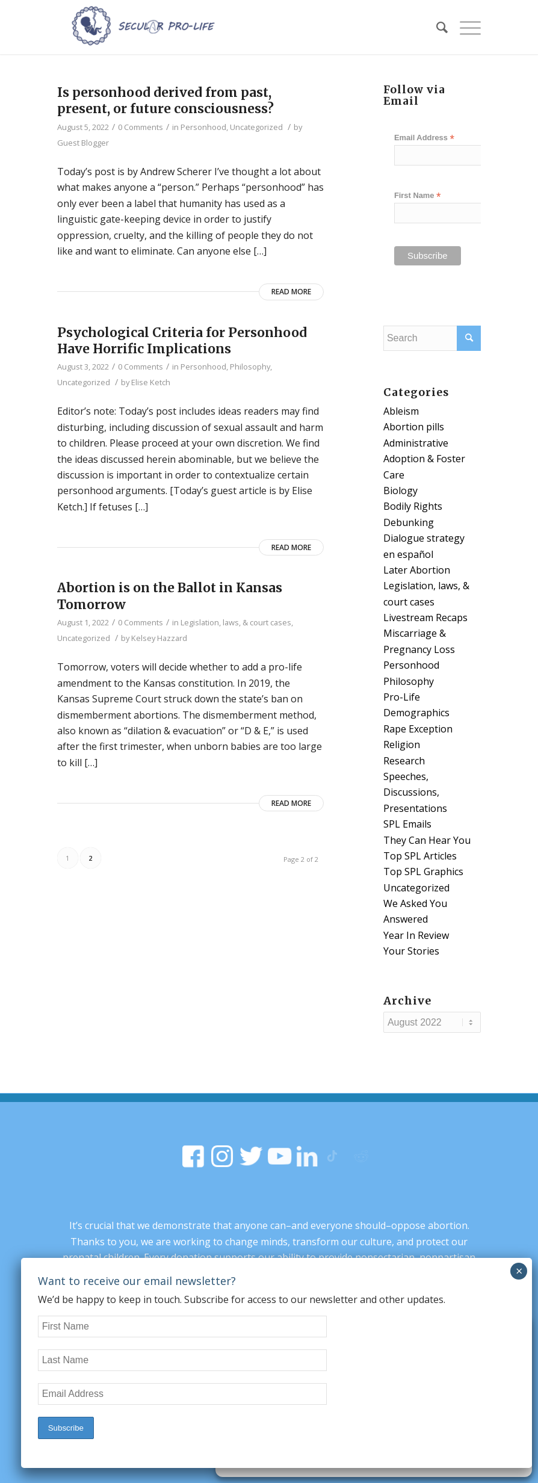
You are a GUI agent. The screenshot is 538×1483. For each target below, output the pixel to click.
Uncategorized (256, 127)
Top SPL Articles (420, 855)
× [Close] (519, 1271)
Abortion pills (413, 426)
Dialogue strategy (424, 538)
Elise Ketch (150, 382)
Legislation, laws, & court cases (236, 622)
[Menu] (464, 27)
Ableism (401, 411)
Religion (401, 744)
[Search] (436, 27)
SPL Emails (407, 824)
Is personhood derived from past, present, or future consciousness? (165, 100)
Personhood (203, 127)
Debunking (408, 522)
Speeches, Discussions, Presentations (415, 792)
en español (408, 554)
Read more (291, 291)
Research (404, 760)
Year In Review (416, 935)
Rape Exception (418, 728)
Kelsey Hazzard (159, 638)
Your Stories (411, 951)
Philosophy (250, 366)
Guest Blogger (83, 142)
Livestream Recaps (425, 617)
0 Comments (140, 127)
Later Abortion (416, 570)
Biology (400, 490)
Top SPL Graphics (423, 871)
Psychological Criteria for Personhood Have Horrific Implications (182, 340)
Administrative (415, 443)
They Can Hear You (427, 840)
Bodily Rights (412, 506)
